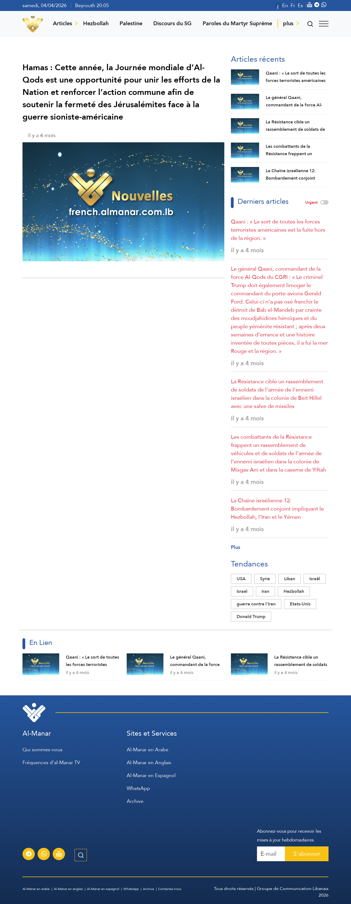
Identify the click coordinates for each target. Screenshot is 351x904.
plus (288, 23)
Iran (265, 591)
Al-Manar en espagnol (103, 889)
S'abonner (306, 853)
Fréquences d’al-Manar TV (51, 762)
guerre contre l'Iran (256, 604)
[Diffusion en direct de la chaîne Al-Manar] (59, 854)
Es (300, 5)
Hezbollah (96, 23)
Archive (135, 801)
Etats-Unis (300, 604)
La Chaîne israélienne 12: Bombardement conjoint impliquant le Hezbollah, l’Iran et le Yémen (277, 508)
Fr (293, 5)
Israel (242, 591)
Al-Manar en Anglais (149, 762)
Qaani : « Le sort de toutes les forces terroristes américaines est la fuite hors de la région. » (278, 229)
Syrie (265, 579)
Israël (314, 579)
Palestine (131, 23)
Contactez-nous (169, 889)
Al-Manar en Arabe (147, 749)
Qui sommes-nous (42, 749)
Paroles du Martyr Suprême (237, 23)
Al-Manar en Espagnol (151, 775)
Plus (235, 547)
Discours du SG (172, 23)
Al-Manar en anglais (68, 889)
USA (241, 579)
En (285, 5)
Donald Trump (251, 616)
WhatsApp (138, 788)
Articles (62, 23)
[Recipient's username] (271, 853)
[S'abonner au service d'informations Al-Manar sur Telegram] (29, 854)
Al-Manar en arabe (36, 889)
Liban (289, 579)
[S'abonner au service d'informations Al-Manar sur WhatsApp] (44, 854)
